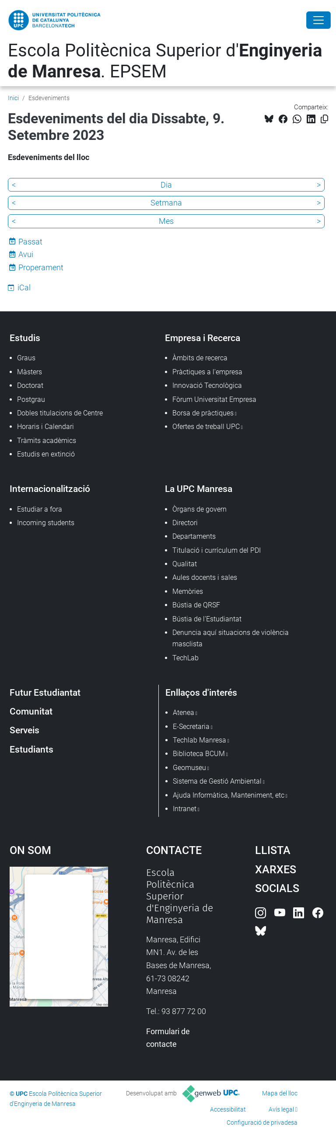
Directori (185, 523)
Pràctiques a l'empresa (207, 372)
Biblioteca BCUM (199, 754)
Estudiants (31, 749)
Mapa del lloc (280, 1093)
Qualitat (184, 564)
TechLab (185, 658)
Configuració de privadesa (262, 1122)
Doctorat (30, 385)
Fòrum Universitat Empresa (214, 399)
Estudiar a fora (39, 509)
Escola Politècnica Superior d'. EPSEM (165, 61)
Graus (26, 358)
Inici (13, 97)
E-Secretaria (191, 726)
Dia (166, 184)
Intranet (184, 809)
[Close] (318, 20)
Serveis (24, 730)
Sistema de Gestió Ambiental (217, 781)
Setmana (166, 202)
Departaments (194, 536)
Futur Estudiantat (45, 692)
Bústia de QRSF (196, 605)
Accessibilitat (228, 1109)
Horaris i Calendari (45, 426)
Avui (25, 254)
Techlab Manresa (199, 740)
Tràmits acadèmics (46, 440)
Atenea (183, 712)
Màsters (29, 372)
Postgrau (31, 399)
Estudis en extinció (46, 454)
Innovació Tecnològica (207, 385)
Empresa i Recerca (202, 337)
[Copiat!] (324, 119)
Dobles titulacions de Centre (60, 413)
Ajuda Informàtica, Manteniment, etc (228, 795)
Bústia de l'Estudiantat (207, 619)
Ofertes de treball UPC (206, 426)
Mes (166, 221)
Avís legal (281, 1109)
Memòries (187, 591)
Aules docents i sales (204, 577)
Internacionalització (50, 488)
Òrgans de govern (199, 509)
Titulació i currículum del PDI (216, 550)
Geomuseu (189, 767)
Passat (30, 241)
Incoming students (45, 523)
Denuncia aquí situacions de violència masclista (230, 638)
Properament (40, 267)
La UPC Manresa (198, 488)
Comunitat (31, 711)
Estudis (25, 337)
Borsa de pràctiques (203, 413)
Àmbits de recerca (200, 358)
